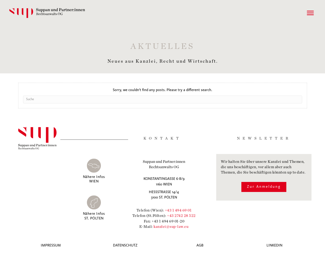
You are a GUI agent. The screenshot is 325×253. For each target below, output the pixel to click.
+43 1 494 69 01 (178, 210)
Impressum (51, 245)
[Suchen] (162, 99)
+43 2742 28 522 (181, 215)
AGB (199, 245)
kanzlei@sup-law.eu (171, 226)
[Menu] (310, 13)
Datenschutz (125, 245)
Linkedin (274, 245)
